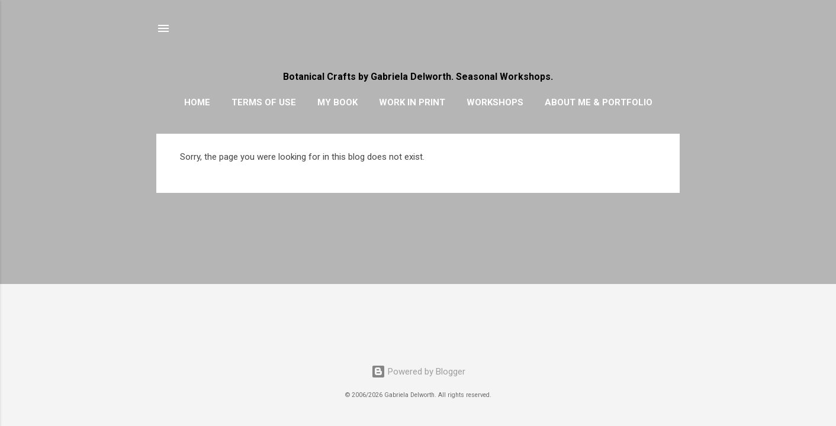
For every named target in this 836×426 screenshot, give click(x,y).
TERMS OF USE (263, 102)
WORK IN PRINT (412, 102)
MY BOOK (337, 102)
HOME (197, 102)
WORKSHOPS (495, 102)
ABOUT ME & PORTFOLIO (598, 102)
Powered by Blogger (418, 371)
